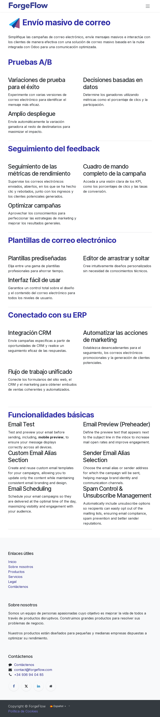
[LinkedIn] (39, 686)
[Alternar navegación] (148, 6)
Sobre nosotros (20, 567)
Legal (12, 582)
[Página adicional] (51, 686)
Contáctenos (18, 587)
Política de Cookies (23, 711)
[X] (26, 686)
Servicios (15, 577)
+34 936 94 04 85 (29, 675)
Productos (16, 572)
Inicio (12, 562)
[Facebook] (14, 686)
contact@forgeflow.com (33, 670)
